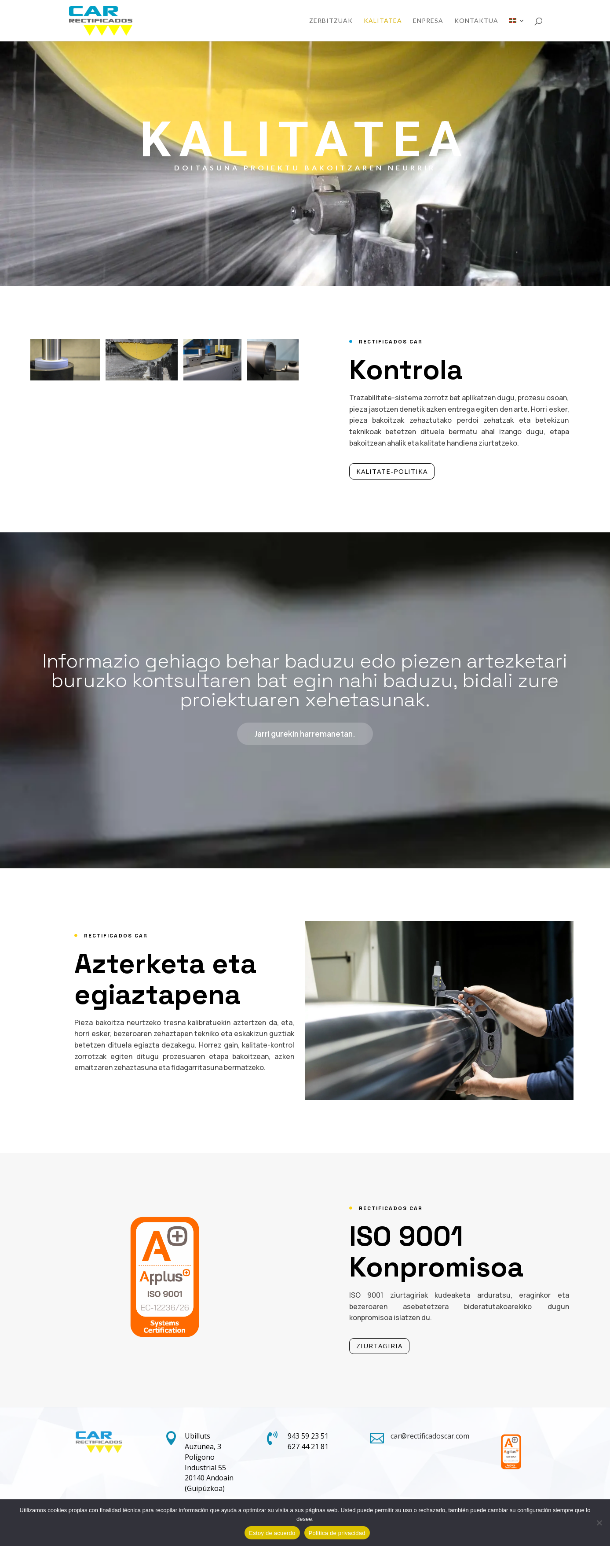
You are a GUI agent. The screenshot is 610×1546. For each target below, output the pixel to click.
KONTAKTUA (476, 21)
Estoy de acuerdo (272, 1533)
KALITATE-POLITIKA (402, 471)
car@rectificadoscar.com (430, 1436)
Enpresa (428, 21)
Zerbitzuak (331, 21)
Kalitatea (383, 21)
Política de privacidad (337, 1533)
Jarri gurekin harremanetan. (305, 741)
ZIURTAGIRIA (390, 1345)
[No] (599, 1522)
